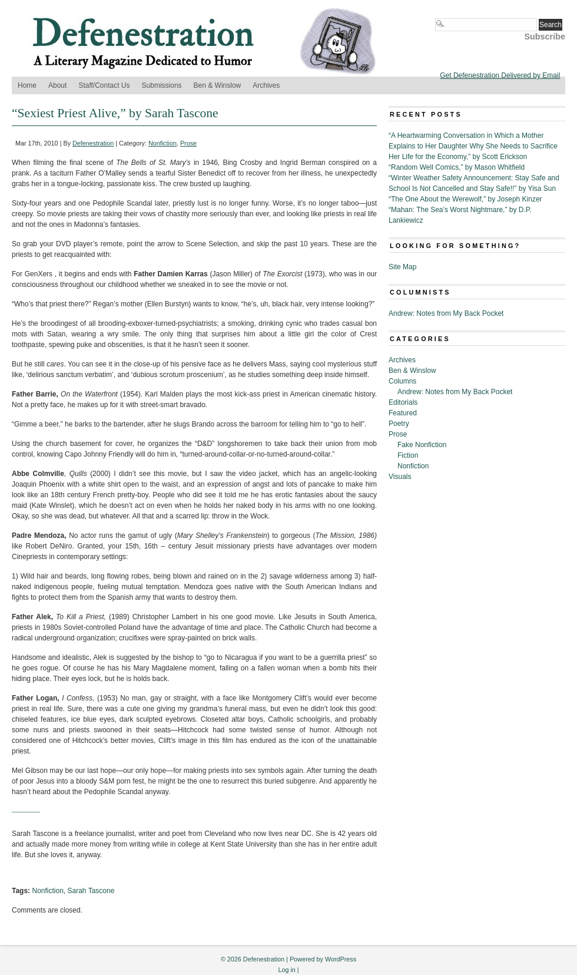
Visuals (400, 476)
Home (27, 85)
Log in (286, 969)
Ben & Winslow (217, 85)
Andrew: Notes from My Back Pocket (446, 313)
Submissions (162, 85)
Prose (188, 143)
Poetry (399, 423)
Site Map (402, 267)
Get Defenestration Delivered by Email (500, 75)
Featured (403, 413)
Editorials (403, 402)
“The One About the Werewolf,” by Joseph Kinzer (465, 199)
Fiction (407, 455)
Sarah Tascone (91, 891)
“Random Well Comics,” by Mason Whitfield (457, 167)
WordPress (340, 959)
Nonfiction (162, 143)
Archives (266, 85)
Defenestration (93, 143)
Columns (402, 381)
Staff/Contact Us (104, 85)
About (57, 85)
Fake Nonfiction (421, 445)
